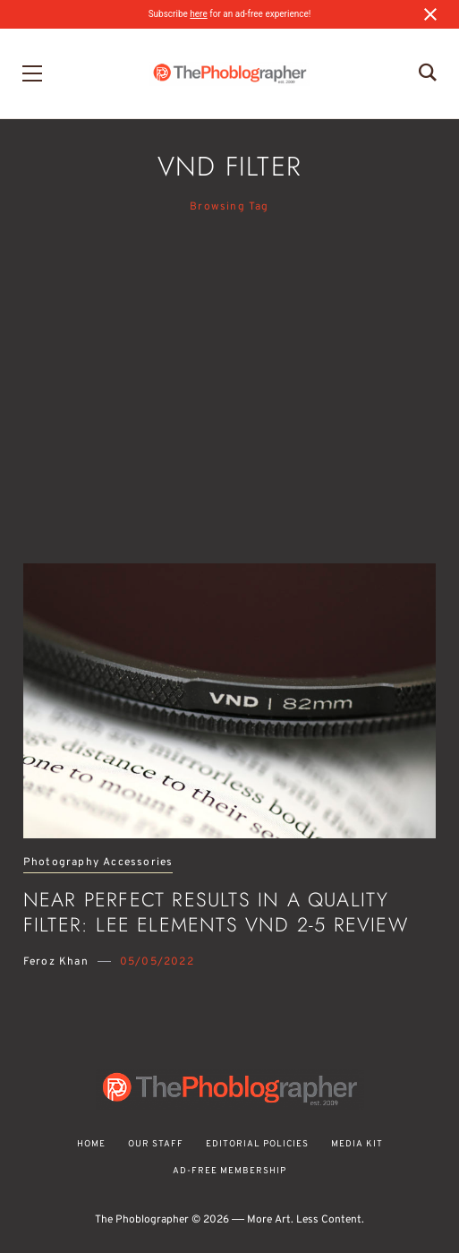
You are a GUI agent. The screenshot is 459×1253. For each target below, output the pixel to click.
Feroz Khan (56, 962)
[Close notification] (430, 14)
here (198, 14)
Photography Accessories (98, 863)
